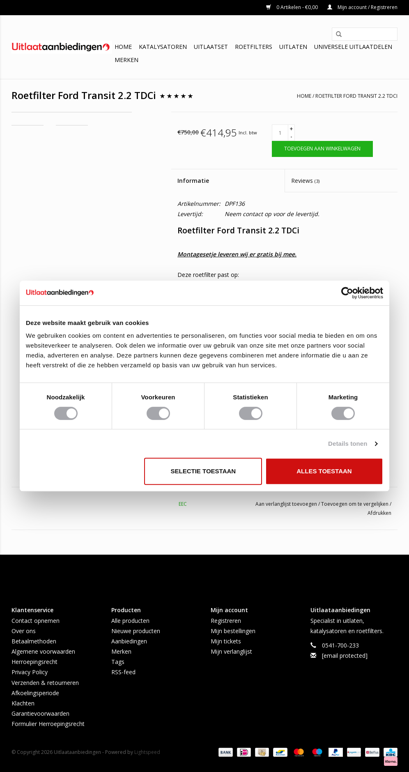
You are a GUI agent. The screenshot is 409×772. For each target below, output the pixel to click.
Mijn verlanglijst (231, 651)
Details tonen (347, 443)
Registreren (226, 621)
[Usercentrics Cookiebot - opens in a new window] (347, 293)
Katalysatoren (163, 47)
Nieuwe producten (135, 631)
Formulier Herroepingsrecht (48, 724)
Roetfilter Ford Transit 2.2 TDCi (356, 95)
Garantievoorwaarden (40, 713)
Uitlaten (293, 47)
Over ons (23, 631)
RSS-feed (123, 672)
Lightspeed (147, 752)
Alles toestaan (324, 471)
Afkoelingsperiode (35, 693)
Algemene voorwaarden (43, 651)
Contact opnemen (35, 621)
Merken (126, 60)
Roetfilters (253, 47)
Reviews (305, 180)
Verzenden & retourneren (45, 683)
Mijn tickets (226, 641)
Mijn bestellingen (233, 631)
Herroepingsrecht (34, 662)
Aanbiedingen (129, 641)
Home (123, 47)
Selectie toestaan (203, 471)
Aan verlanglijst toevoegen (286, 503)
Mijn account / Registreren (362, 7)
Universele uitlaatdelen (353, 47)
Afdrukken (379, 512)
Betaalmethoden (33, 641)
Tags (117, 662)
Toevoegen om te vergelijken (355, 503)
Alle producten (130, 621)
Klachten (22, 703)
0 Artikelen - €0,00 (292, 7)
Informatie (193, 180)
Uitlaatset (211, 47)
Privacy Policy (29, 672)
